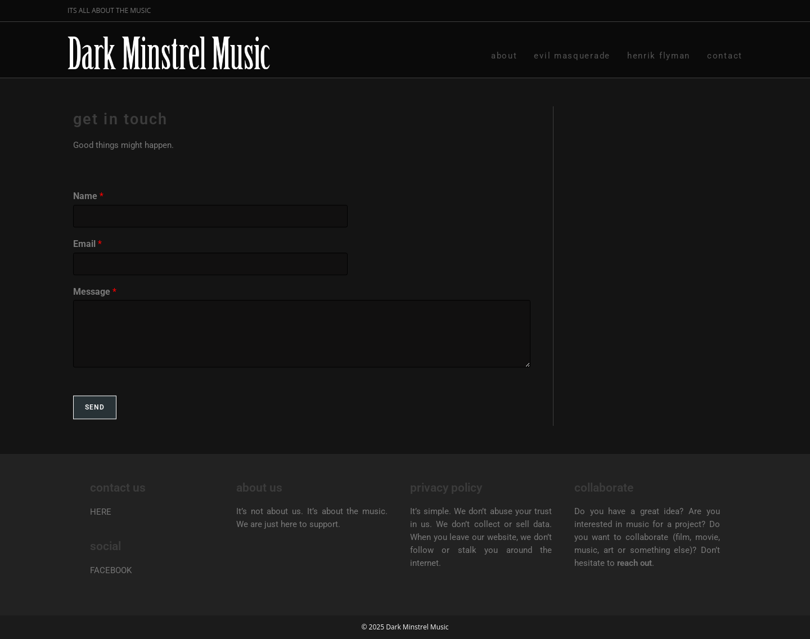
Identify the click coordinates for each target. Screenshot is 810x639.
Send (95, 424)
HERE (100, 512)
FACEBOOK (111, 570)
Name (88, 212)
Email (87, 259)
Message (94, 307)
